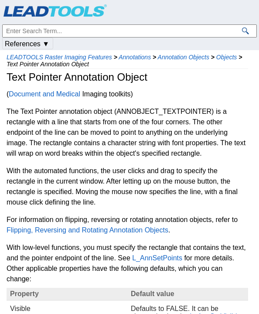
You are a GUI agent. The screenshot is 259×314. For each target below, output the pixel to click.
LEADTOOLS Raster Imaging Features (59, 57)
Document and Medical (44, 94)
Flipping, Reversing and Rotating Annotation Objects (87, 230)
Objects (226, 57)
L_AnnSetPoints (157, 258)
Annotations (135, 57)
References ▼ (27, 44)
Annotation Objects (183, 57)
